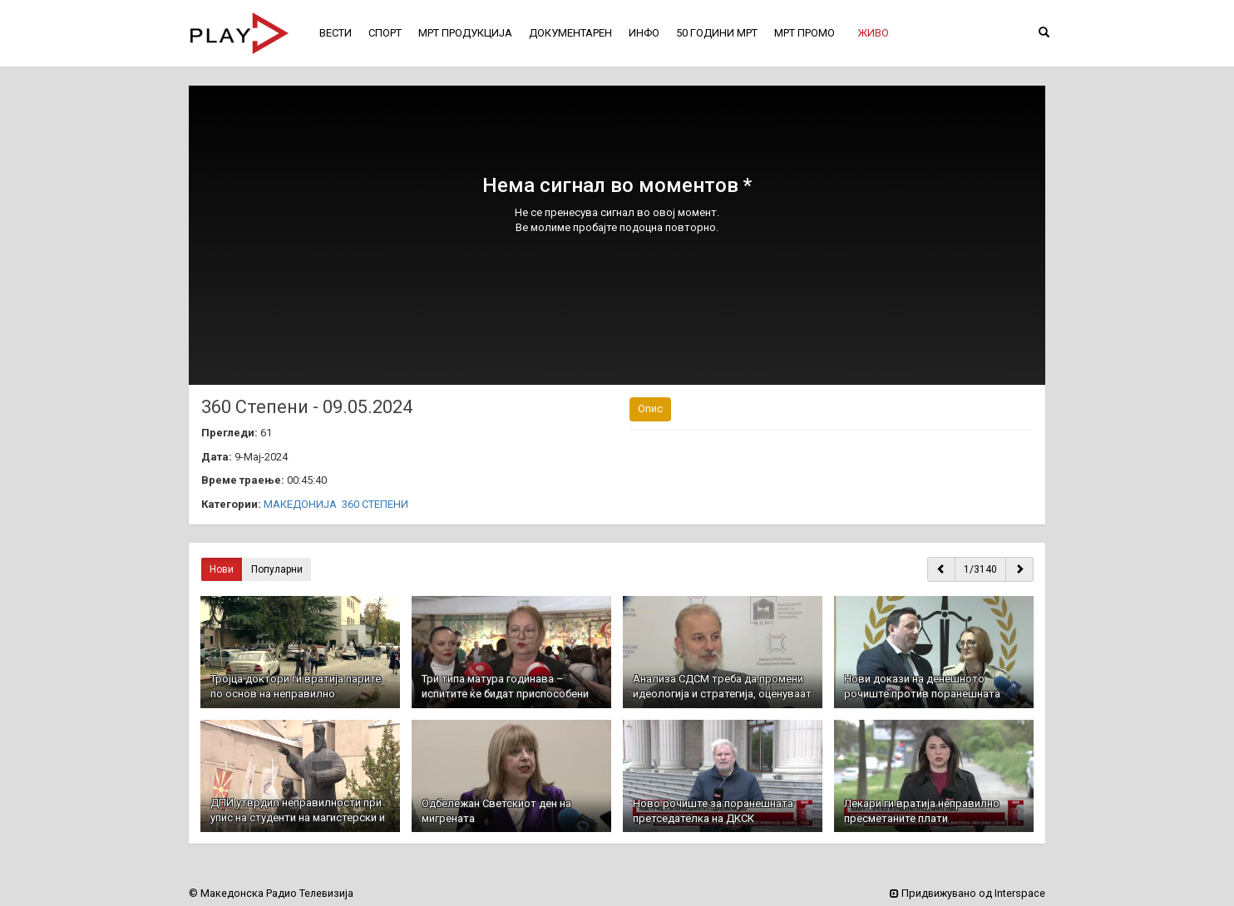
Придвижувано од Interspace (967, 893)
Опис (650, 408)
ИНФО (644, 33)
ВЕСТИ (335, 33)
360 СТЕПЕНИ (375, 504)
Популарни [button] (277, 569)
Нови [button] (222, 569)
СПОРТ (385, 33)
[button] (873, 33)
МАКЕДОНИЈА (300, 504)
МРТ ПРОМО (804, 33)
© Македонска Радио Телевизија (271, 893)
